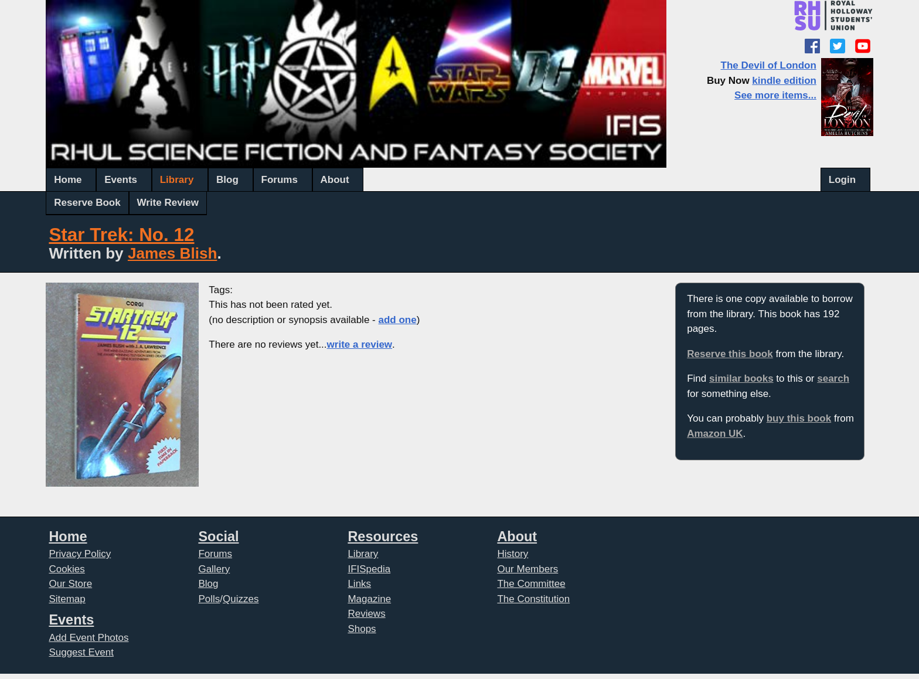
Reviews (366, 613)
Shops (362, 628)
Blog (227, 179)
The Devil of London (768, 65)
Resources (383, 536)
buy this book (799, 418)
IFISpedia (369, 569)
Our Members (527, 569)
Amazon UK (715, 433)
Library (177, 179)
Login (842, 179)
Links (359, 583)
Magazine (369, 599)
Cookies (66, 569)
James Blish (172, 253)
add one (397, 319)
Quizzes (240, 599)
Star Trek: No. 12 (121, 235)
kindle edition (784, 80)
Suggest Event (81, 652)
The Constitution (533, 599)
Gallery (214, 569)
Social (218, 536)
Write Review (168, 202)
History (512, 553)
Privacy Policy (80, 553)
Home (67, 179)
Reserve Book (87, 202)
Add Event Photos (88, 637)
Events (120, 179)
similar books (741, 378)
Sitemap (67, 599)
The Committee (531, 583)
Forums (279, 179)
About (335, 179)
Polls (209, 599)
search (833, 378)
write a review (360, 344)
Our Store (70, 583)
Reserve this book (729, 353)
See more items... (775, 95)
